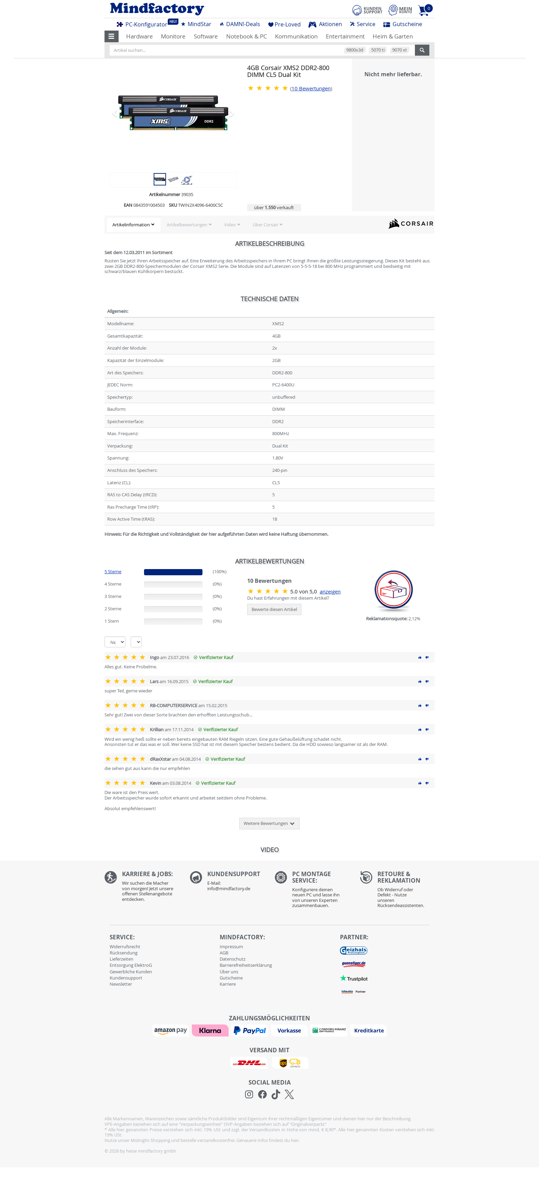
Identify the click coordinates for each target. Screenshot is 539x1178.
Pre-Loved (284, 24)
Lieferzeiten (121, 959)
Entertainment (345, 36)
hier (295, 1140)
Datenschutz (232, 959)
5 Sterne (112, 571)
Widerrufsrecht (125, 946)
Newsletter (121, 984)
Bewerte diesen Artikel (274, 609)
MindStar (195, 24)
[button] (111, 36)
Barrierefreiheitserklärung (246, 965)
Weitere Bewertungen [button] (269, 823)
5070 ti (378, 50)
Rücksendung (124, 953)
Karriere (228, 984)
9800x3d (354, 50)
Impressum (231, 946)
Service (362, 24)
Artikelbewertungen (187, 225)
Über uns (229, 972)
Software (206, 36)
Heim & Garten (393, 36)
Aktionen (325, 24)
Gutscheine (402, 24)
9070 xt (399, 50)
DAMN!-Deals (239, 24)
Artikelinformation (131, 225)
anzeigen (330, 591)
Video (230, 225)
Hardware (139, 36)
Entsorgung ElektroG (131, 965)
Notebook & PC (246, 36)
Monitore (173, 36)
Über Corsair (265, 225)
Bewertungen (311, 88)
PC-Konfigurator (144, 23)
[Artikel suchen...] (262, 50)
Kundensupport (126, 978)
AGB (224, 953)
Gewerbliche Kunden (131, 972)
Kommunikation (296, 36)
